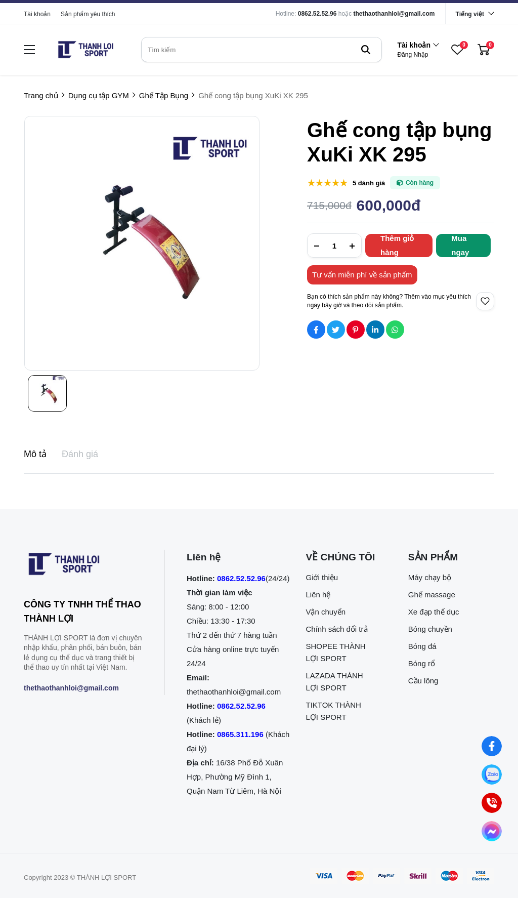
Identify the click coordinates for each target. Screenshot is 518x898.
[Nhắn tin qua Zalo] (491, 774)
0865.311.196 (240, 734)
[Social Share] (316, 329)
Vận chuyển (326, 611)
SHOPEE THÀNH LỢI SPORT (335, 652)
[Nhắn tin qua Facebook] (491, 746)
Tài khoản (37, 14)
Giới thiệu (322, 577)
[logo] (85, 49)
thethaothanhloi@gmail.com (394, 13)
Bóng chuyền (430, 629)
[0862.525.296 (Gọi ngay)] (491, 802)
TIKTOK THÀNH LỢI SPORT (333, 711)
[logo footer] (83, 566)
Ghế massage (431, 594)
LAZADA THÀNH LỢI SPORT (334, 681)
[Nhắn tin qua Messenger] (491, 831)
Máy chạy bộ (429, 577)
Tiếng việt (470, 14)
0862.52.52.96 (317, 13)
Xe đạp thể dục (433, 611)
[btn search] (365, 49)
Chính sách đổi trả (336, 629)
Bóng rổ (421, 663)
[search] (261, 49)
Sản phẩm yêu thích (88, 14)
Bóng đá (422, 646)
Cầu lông (423, 680)
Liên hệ (318, 594)
